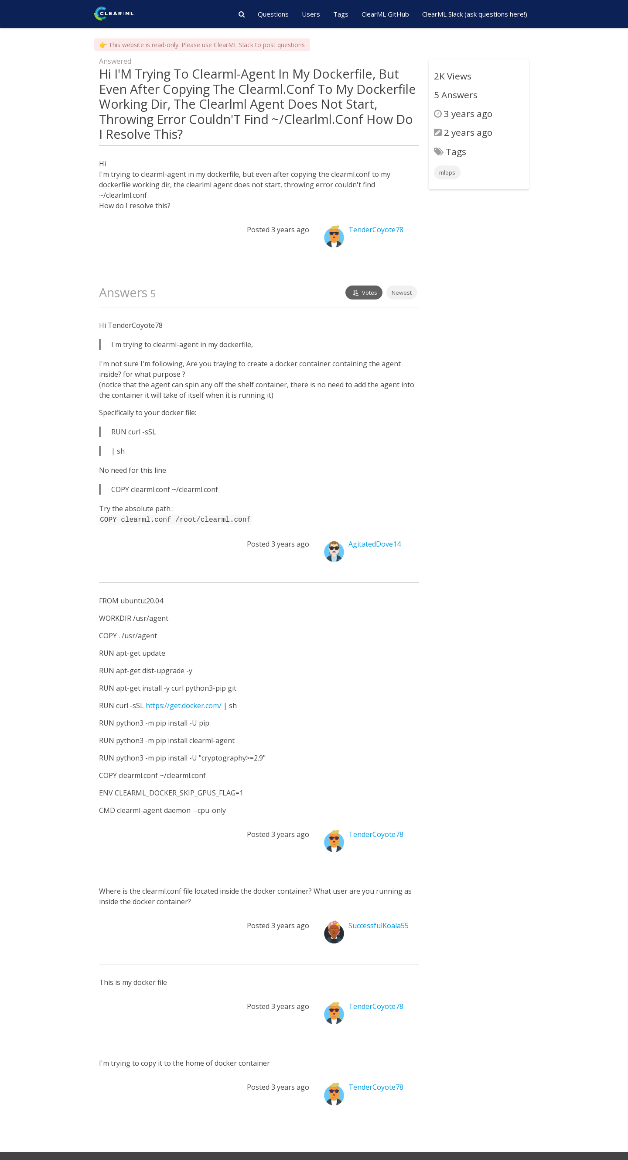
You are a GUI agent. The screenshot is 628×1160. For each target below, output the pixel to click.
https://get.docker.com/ (184, 704)
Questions (273, 14)
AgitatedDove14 (374, 543)
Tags (340, 14)
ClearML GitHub (385, 14)
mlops (447, 172)
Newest (402, 292)
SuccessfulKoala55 (378, 924)
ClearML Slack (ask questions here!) (474, 14)
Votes (364, 292)
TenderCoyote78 (375, 229)
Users (311, 14)
